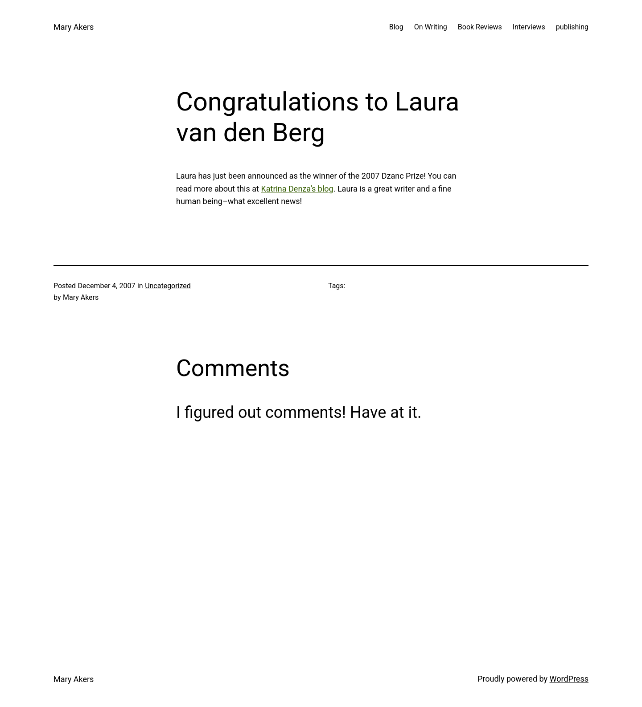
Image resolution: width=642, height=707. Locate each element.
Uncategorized (168, 286)
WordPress (569, 678)
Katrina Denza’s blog (297, 188)
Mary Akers (74, 27)
